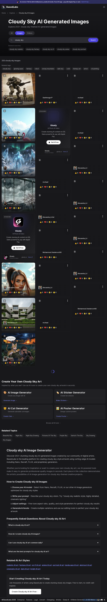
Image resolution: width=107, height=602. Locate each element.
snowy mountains (48, 69)
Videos (29, 33)
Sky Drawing (90, 430)
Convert (41, 600)
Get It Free (18, 248)
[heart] (10, 102)
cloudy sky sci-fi (48, 49)
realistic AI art (12, 562)
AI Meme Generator (76, 600)
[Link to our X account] (104, 600)
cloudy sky (6, 69)
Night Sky (19, 430)
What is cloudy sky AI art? (53, 522)
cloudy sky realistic (16, 49)
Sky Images (7, 434)
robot (36, 69)
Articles (57, 600)
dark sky (60, 69)
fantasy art (76, 69)
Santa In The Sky (76, 430)
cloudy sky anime (63, 49)
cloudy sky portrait (79, 49)
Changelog (49, 600)
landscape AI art (68, 562)
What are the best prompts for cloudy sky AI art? (53, 548)
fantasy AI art (24, 562)
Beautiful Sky (7, 430)
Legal (35, 600)
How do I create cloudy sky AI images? (53, 531)
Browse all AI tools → (53, 417)
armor (85, 69)
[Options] (32, 75)
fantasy (28, 69)
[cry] (19, 102)
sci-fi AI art (34, 562)
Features (29, 600)
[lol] (15, 102)
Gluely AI (65, 600)
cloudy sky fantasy (32, 49)
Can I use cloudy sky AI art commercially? (53, 539)
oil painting (94, 69)
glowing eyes (18, 69)
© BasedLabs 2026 (8, 600)
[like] (6, 102)
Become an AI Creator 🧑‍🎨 (91, 600)
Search (93, 40)
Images (19, 33)
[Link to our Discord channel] (102, 600)
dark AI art (24, 566)
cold (67, 69)
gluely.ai (24, 257)
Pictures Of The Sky (49, 430)
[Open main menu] (104, 7)
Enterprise (20, 600)
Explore (12, 13)
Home (4, 13)
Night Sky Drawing (32, 430)
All (12, 33)
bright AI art (34, 566)
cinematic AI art (13, 566)
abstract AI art (82, 562)
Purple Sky (63, 430)
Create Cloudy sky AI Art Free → (25, 589)
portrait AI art (56, 562)
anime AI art (45, 562)
